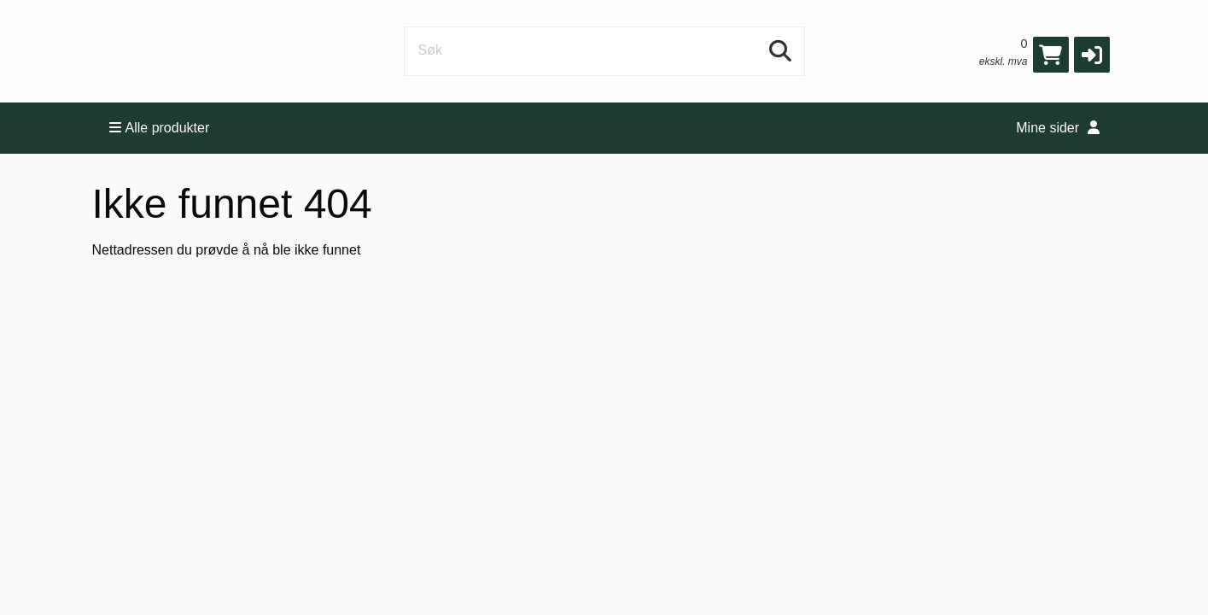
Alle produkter (159, 127)
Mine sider (1057, 127)
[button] (1092, 55)
